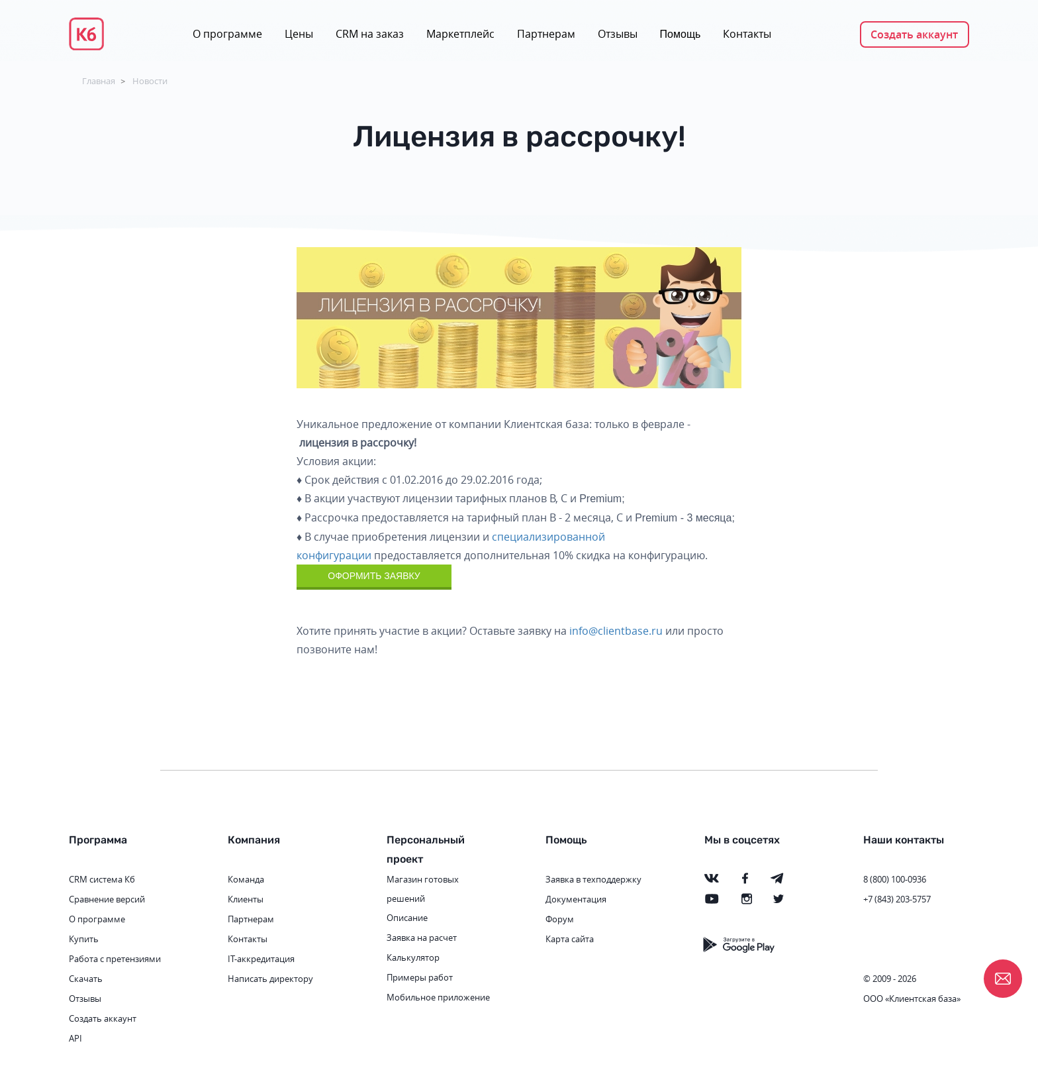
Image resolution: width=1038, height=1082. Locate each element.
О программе (227, 34)
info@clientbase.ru (616, 630)
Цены (299, 34)
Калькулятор (413, 957)
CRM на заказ (370, 34)
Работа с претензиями (115, 959)
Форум (559, 919)
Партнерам (546, 34)
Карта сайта (569, 939)
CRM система (95, 879)
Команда (246, 879)
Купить (84, 939)
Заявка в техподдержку (593, 879)
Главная (98, 81)
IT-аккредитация (261, 959)
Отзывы (617, 34)
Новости (149, 81)
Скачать (86, 979)
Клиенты (245, 899)
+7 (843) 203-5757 (897, 899)
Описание (407, 918)
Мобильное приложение (438, 997)
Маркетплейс (460, 34)
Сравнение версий (107, 899)
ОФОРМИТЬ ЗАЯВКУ (374, 575)
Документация (575, 899)
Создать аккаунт (914, 34)
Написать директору (270, 979)
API (75, 1038)
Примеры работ (420, 977)
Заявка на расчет (422, 938)
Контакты (747, 34)
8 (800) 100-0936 (894, 879)
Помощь (680, 34)
